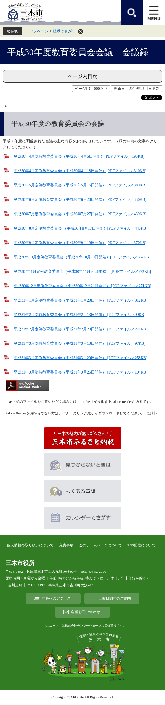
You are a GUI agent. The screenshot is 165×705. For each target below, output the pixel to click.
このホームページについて (100, 545)
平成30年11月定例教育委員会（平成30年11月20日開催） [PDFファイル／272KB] (82, 271)
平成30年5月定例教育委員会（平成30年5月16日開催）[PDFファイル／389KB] (80, 185)
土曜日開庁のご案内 (115, 598)
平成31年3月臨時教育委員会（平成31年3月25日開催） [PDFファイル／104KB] (80, 372)
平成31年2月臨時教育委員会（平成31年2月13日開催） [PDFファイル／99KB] (79, 315)
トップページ (37, 31)
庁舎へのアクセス (56, 598)
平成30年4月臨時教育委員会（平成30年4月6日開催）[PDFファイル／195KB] (79, 156)
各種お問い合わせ (85, 612)
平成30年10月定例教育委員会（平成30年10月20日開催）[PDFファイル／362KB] (82, 257)
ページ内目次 (82, 76)
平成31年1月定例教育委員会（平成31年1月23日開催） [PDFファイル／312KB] (80, 300)
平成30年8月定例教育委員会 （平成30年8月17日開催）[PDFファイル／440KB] (80, 228)
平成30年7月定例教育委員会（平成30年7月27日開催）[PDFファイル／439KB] (80, 214)
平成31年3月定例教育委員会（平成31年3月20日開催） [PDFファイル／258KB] (80, 358)
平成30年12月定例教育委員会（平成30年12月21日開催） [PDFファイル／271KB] (82, 286)
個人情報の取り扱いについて (30, 545)
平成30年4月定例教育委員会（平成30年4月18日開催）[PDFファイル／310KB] (80, 171)
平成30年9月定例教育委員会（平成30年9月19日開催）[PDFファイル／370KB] (80, 243)
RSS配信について (141, 545)
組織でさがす (64, 31)
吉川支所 (15, 585)
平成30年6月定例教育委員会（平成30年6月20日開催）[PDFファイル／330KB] (80, 200)
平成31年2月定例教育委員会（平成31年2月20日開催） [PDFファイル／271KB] (80, 329)
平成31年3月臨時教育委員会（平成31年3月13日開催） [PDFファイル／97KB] (79, 343)
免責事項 (66, 545)
